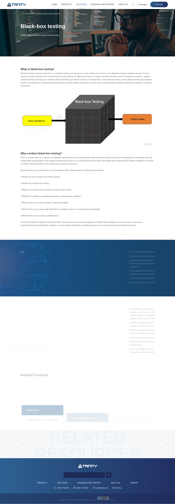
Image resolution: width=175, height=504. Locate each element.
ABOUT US (123, 4)
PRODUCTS (66, 4)
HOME (54, 4)
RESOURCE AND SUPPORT (102, 4)
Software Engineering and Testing (48, 13)
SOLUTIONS (81, 4)
